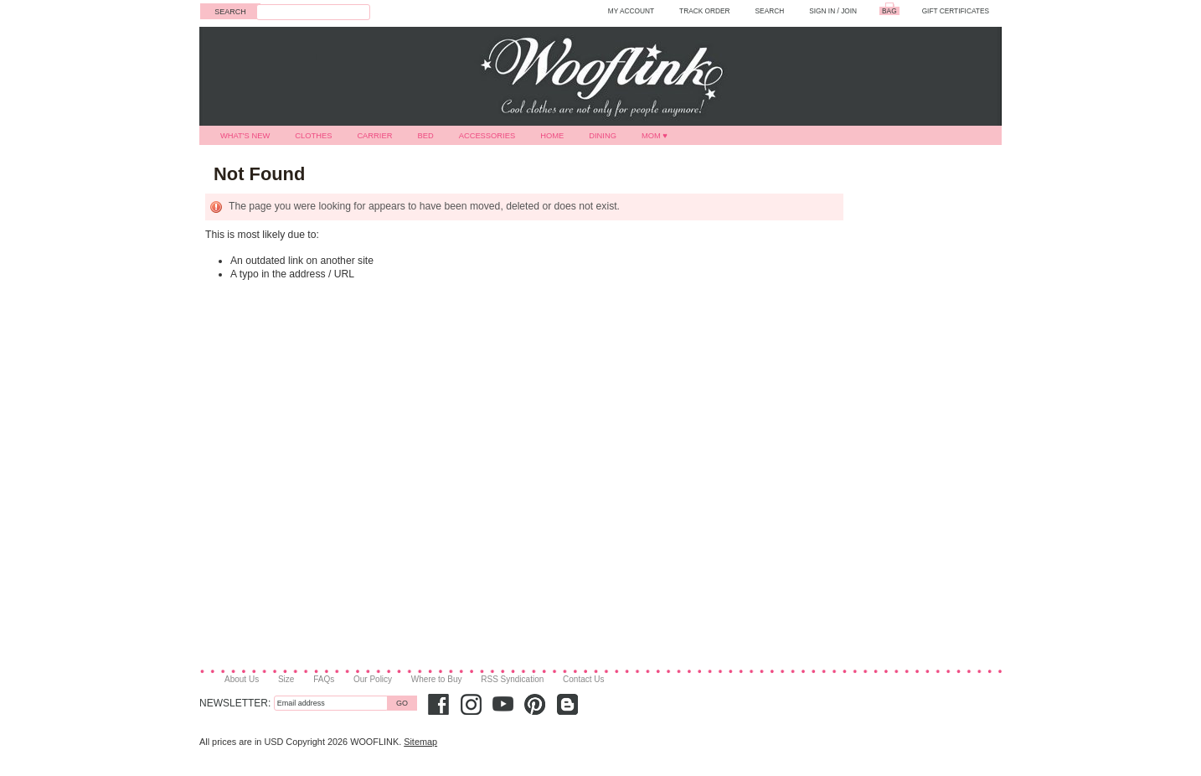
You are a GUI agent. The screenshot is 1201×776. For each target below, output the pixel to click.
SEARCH (770, 11)
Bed (425, 136)
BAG (889, 11)
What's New (245, 136)
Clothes (313, 136)
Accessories (487, 136)
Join (849, 11)
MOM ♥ (655, 136)
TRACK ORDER (704, 11)
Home (552, 136)
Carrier (374, 136)
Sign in (822, 11)
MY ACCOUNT (631, 11)
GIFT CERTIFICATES (955, 11)
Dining (602, 136)
